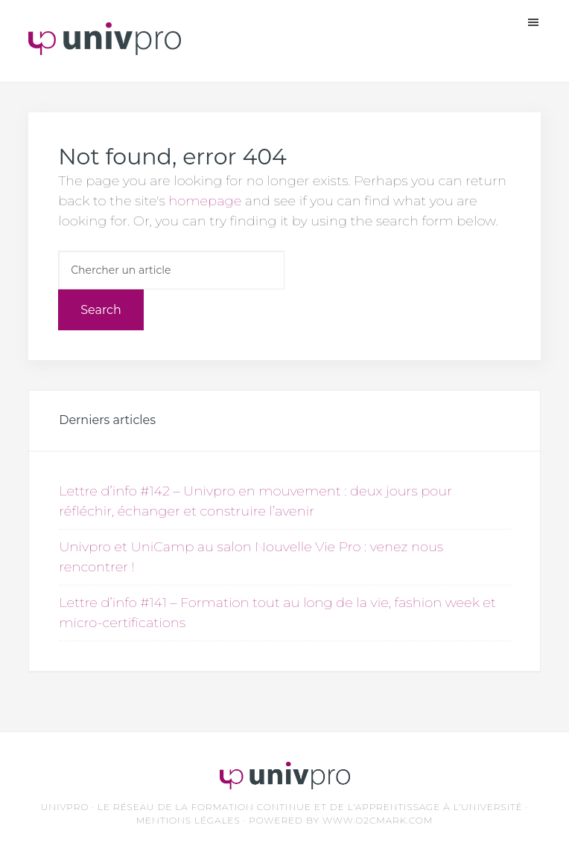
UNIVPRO (65, 806)
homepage (204, 201)
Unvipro (104, 44)
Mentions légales (188, 820)
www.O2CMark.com (377, 820)
